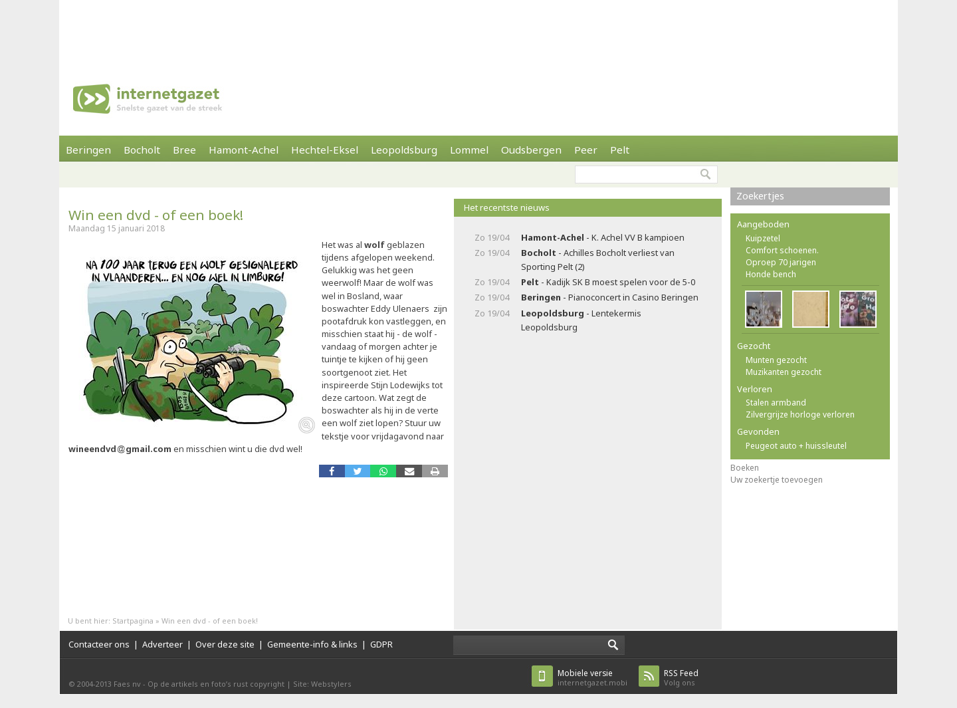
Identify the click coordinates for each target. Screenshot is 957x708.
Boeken (744, 467)
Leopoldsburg (404, 149)
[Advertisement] (478, 30)
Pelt (619, 149)
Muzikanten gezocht (783, 372)
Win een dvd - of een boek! (155, 214)
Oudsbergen (531, 149)
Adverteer (162, 644)
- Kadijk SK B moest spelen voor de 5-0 (608, 282)
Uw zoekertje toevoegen (776, 479)
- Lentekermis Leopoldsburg (581, 320)
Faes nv (127, 684)
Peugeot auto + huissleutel (796, 445)
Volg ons (681, 677)
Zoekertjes (760, 195)
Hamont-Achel (243, 149)
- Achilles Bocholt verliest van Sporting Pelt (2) (598, 260)
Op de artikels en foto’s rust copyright (216, 684)
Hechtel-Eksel (324, 149)
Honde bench (771, 274)
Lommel (469, 149)
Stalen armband (776, 402)
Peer (585, 149)
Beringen (88, 149)
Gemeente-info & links (312, 644)
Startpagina (133, 621)
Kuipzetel (763, 238)
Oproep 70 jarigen (781, 262)
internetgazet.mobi (592, 677)
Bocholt (142, 149)
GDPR (381, 644)
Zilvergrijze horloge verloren (800, 414)
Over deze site (225, 644)
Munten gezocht (776, 360)
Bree (184, 149)
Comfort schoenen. (782, 250)
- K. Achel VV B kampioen (603, 237)
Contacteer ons (99, 644)
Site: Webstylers (322, 684)
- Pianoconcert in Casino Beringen (609, 297)
